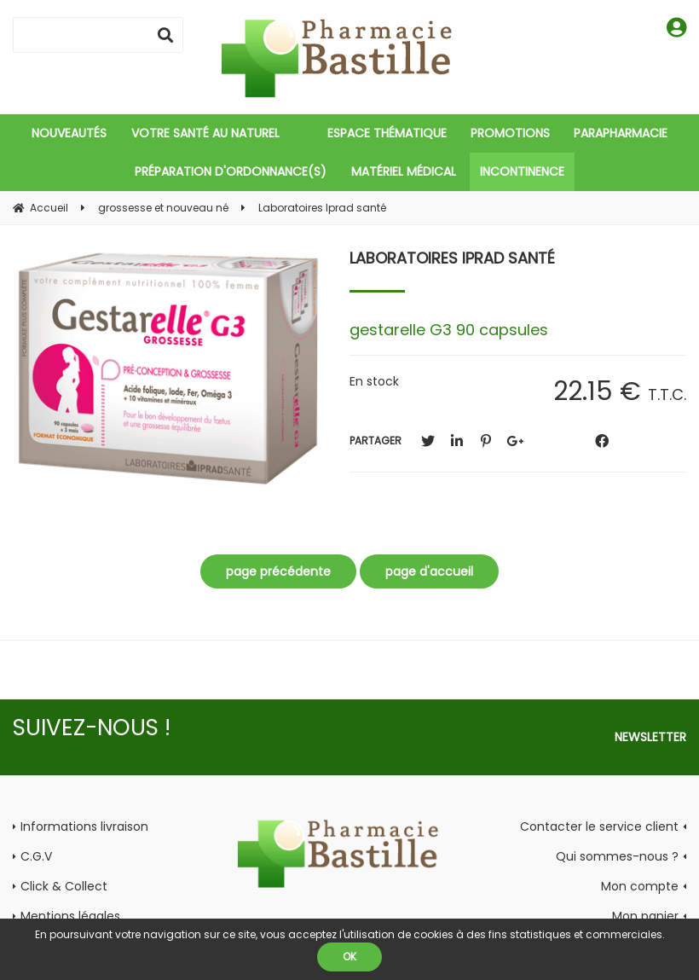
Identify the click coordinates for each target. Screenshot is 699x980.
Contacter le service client (599, 826)
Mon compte (640, 886)
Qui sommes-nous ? (617, 856)
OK (349, 956)
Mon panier (645, 916)
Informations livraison (84, 826)
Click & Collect (63, 886)
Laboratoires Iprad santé (452, 258)
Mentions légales (70, 916)
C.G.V (36, 856)
